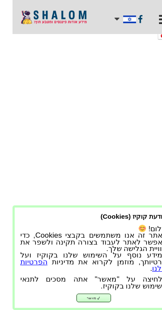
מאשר (81, 298)
